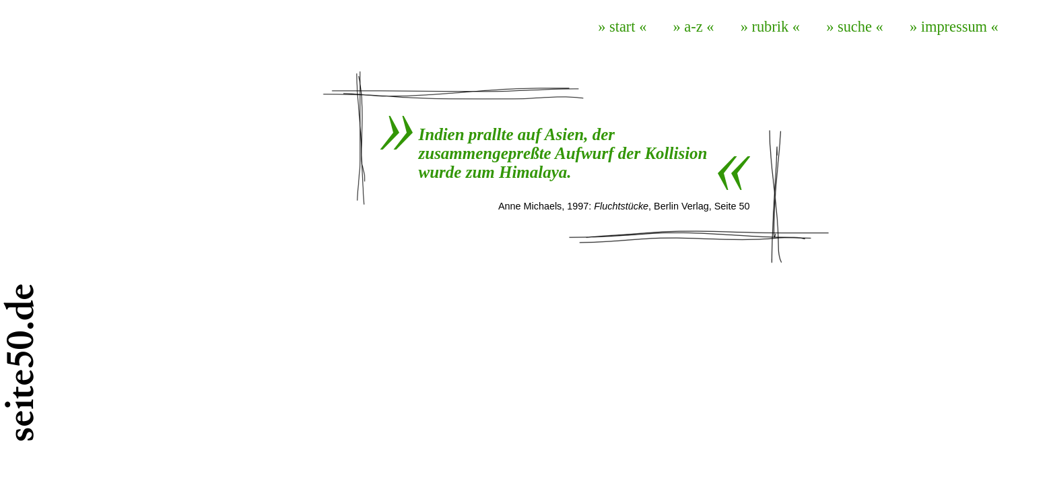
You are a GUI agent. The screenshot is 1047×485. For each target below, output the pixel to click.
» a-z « (693, 26)
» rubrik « (770, 26)
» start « (622, 26)
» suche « (854, 26)
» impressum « (954, 26)
